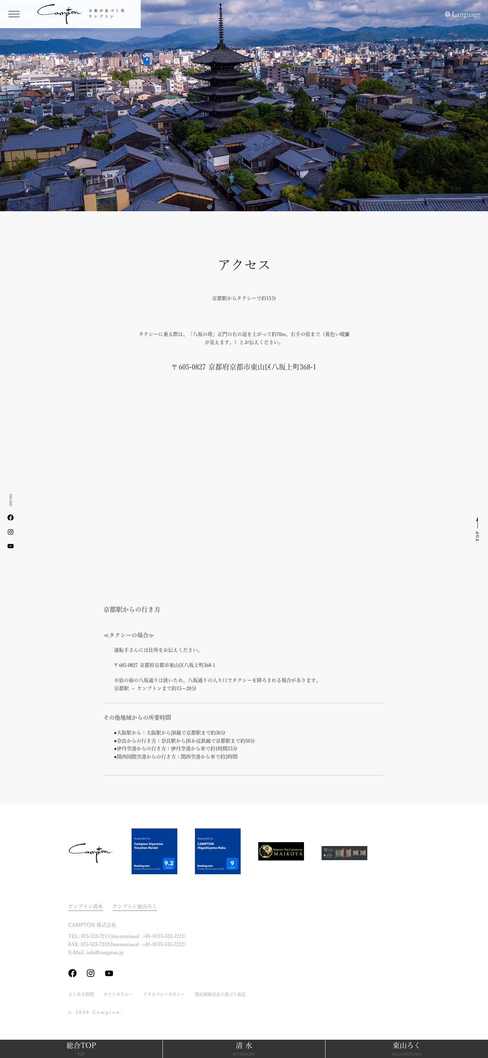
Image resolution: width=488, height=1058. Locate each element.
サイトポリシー (118, 994)
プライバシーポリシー (164, 994)
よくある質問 (81, 994)
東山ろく (406, 1049)
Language (466, 14)
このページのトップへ (477, 529)
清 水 (244, 1049)
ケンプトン (84, 14)
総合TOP (81, 1049)
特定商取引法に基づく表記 (220, 994)
